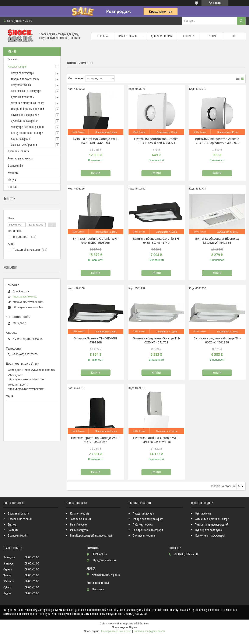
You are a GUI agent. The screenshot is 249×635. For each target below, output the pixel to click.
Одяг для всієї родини (24, 145)
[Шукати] (241, 21)
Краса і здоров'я (20, 139)
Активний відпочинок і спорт (27, 103)
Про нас (212, 36)
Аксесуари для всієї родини (27, 127)
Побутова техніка (21, 85)
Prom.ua (144, 623)
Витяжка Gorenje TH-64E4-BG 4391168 (96, 340)
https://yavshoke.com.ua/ (40, 369)
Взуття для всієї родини (25, 115)
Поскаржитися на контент (116, 631)
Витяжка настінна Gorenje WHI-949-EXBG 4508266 (96, 241)
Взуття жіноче (203, 513)
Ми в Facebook (78, 524)
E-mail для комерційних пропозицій (91, 535)
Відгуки (12, 180)
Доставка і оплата (162, 36)
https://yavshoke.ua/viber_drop (26, 379)
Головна (102, 36)
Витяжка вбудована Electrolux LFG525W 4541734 (217, 241)
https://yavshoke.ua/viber (28, 307)
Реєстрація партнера (20, 158)
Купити (95, 173)
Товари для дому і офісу (25, 79)
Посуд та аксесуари (22, 73)
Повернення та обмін (20, 519)
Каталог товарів (127, 36)
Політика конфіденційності (149, 631)
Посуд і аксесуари (143, 513)
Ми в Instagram (79, 530)
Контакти (188, 36)
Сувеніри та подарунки (24, 121)
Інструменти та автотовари (27, 133)
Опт (234, 36)
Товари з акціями (80, 519)
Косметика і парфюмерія (210, 535)
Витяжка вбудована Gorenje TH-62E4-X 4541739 (156, 340)
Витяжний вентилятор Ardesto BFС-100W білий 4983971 (156, 141)
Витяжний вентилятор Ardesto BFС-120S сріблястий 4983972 (216, 141)
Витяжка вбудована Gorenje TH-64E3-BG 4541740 (156, 241)
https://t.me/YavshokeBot (28, 301)
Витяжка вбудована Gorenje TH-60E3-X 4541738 (217, 340)
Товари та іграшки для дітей (27, 109)
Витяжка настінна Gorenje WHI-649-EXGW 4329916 (156, 440)
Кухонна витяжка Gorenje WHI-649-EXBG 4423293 (95, 141)
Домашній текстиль (22, 97)
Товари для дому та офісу (148, 519)
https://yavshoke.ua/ (25, 296)
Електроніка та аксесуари (26, 91)
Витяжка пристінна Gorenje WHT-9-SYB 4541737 (95, 440)
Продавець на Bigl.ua (124, 627)
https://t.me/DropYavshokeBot (26, 388)
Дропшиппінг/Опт (18, 535)
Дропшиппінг (15, 165)
